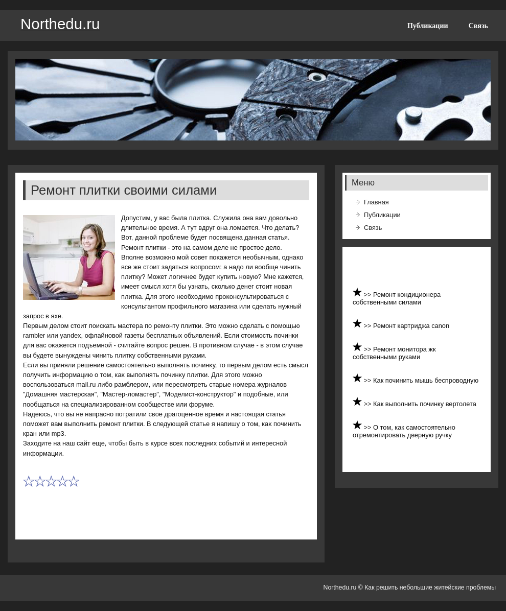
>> (369, 294)
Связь (478, 25)
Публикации (427, 25)
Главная (376, 202)
